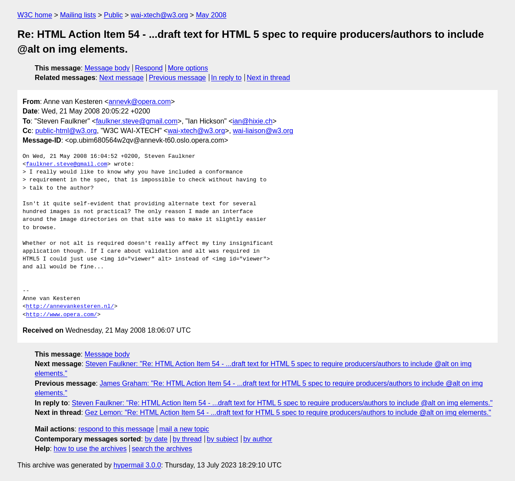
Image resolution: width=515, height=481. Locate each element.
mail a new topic (184, 429)
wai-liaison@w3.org (263, 130)
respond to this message (116, 429)
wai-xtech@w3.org (159, 15)
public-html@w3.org (66, 130)
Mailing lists (78, 15)
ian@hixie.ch (253, 121)
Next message (121, 77)
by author (257, 439)
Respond (149, 68)
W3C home (34, 15)
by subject (222, 439)
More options (188, 68)
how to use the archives (90, 448)
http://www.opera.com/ (61, 315)
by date (156, 439)
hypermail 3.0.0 (137, 465)
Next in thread (268, 77)
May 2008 (211, 15)
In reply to (226, 77)
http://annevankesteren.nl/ (70, 307)
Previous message (177, 77)
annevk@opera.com (140, 101)
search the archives (162, 448)
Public (113, 15)
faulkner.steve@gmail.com (137, 121)
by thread (187, 439)
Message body (107, 68)
